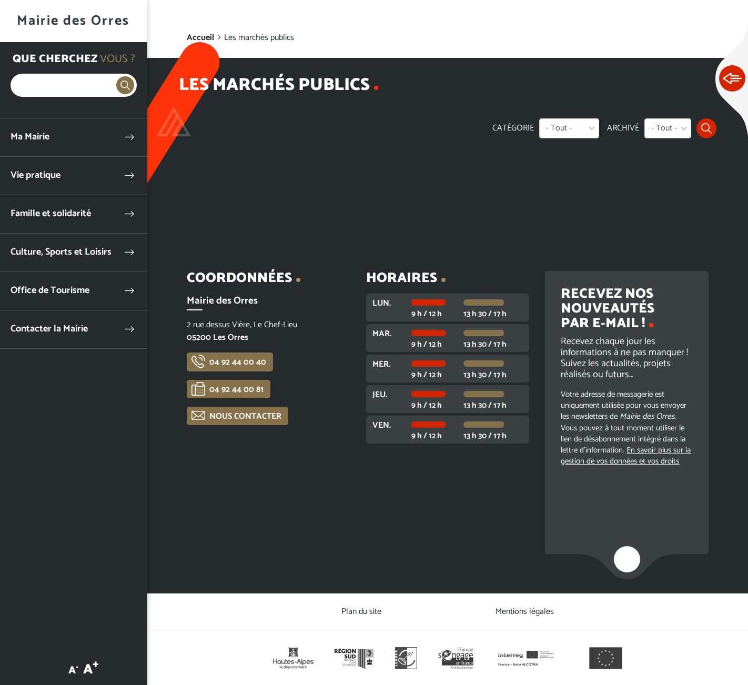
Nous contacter (245, 416)
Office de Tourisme (50, 290)
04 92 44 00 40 (237, 362)
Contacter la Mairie (49, 329)
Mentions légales (525, 612)
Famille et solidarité (51, 213)
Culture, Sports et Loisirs (61, 252)
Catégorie (513, 128)
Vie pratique (35, 175)
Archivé (623, 128)
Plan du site (361, 612)
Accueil (200, 38)
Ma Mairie (30, 137)
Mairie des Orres (73, 21)
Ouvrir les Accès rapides (732, 79)
